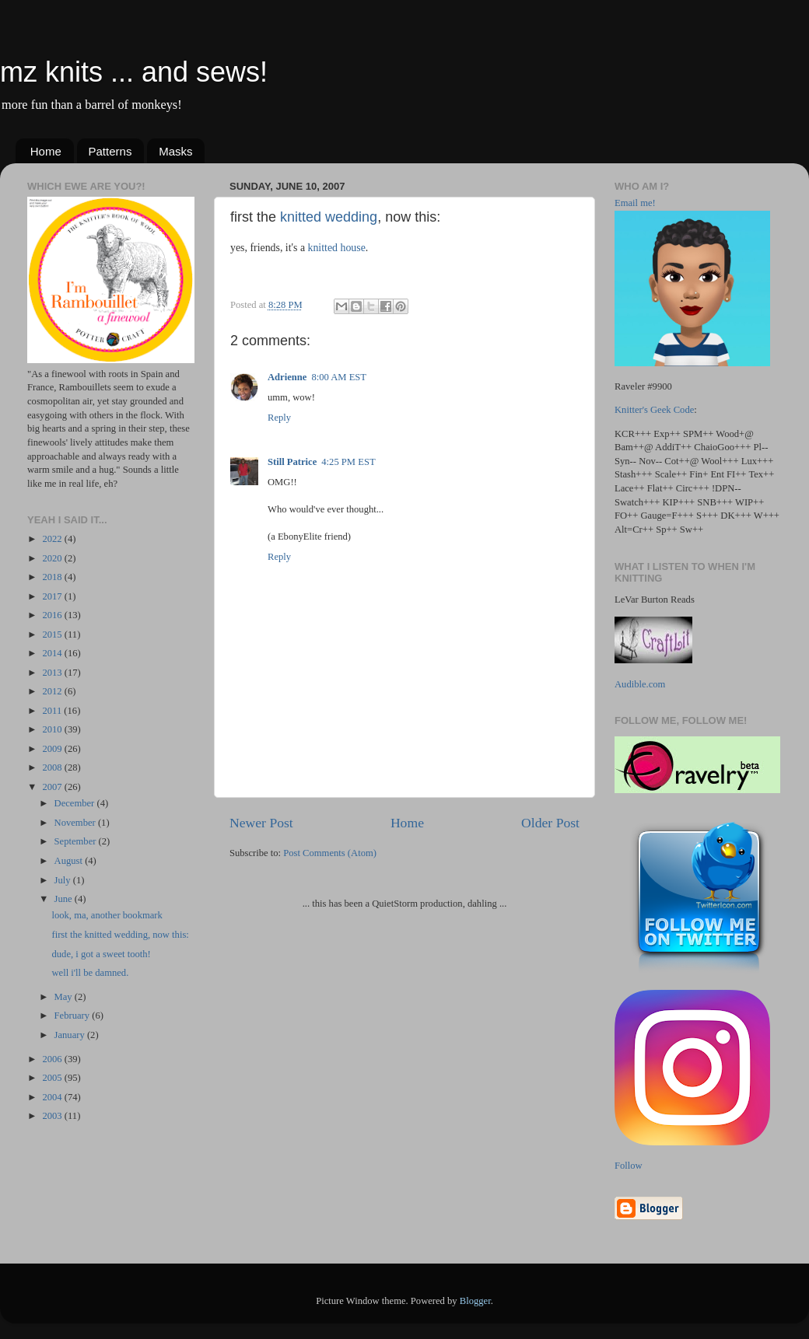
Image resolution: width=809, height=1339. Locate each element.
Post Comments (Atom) (329, 853)
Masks (175, 151)
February (73, 1015)
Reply (279, 417)
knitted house (337, 247)
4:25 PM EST (348, 461)
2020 (53, 558)
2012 (53, 691)
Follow (629, 1165)
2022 (53, 538)
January (70, 1035)
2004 (53, 1097)
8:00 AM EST (338, 377)
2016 (53, 615)
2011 (53, 710)
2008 (53, 767)
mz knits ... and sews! (134, 72)
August (70, 860)
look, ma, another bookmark (106, 915)
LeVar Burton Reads (655, 599)
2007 (53, 786)
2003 (53, 1115)
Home (45, 151)
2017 (53, 596)
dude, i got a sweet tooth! (100, 954)
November (76, 822)
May (64, 996)
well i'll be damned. (89, 972)
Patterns (110, 151)
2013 (53, 672)
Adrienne (287, 377)
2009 (53, 748)
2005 (53, 1077)
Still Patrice (292, 461)
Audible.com (640, 684)
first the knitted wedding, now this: (119, 934)
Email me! (635, 203)
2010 (53, 729)
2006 (53, 1059)
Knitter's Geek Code (654, 409)
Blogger (475, 1300)
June (64, 898)
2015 (53, 634)
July (63, 880)
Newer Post (261, 822)
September (76, 841)
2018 (53, 577)
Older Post (550, 822)
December (75, 803)
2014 (53, 653)
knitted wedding (328, 217)
